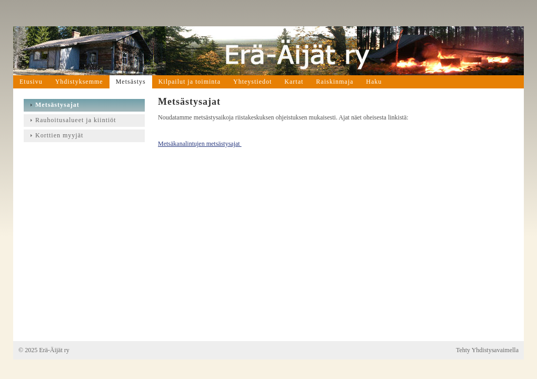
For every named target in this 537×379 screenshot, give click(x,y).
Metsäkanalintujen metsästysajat (200, 143)
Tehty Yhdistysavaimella (487, 350)
